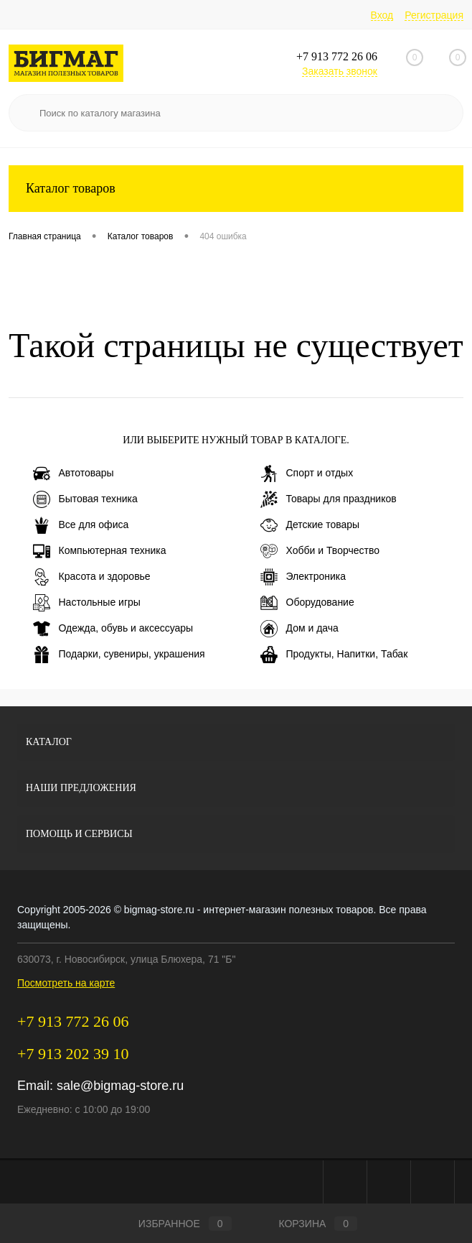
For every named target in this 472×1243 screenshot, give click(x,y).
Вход (382, 15)
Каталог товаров (236, 188)
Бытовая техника (85, 499)
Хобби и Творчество (319, 551)
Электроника (303, 577)
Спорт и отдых (307, 473)
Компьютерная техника (99, 551)
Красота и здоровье (92, 577)
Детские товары (310, 525)
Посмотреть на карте (66, 983)
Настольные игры (87, 602)
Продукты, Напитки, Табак (334, 654)
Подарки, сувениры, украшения (119, 654)
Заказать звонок (339, 71)
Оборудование (307, 602)
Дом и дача (299, 628)
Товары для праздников (328, 499)
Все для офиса (81, 525)
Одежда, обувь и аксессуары (113, 628)
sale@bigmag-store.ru (120, 1085)
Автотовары (73, 473)
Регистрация (434, 15)
